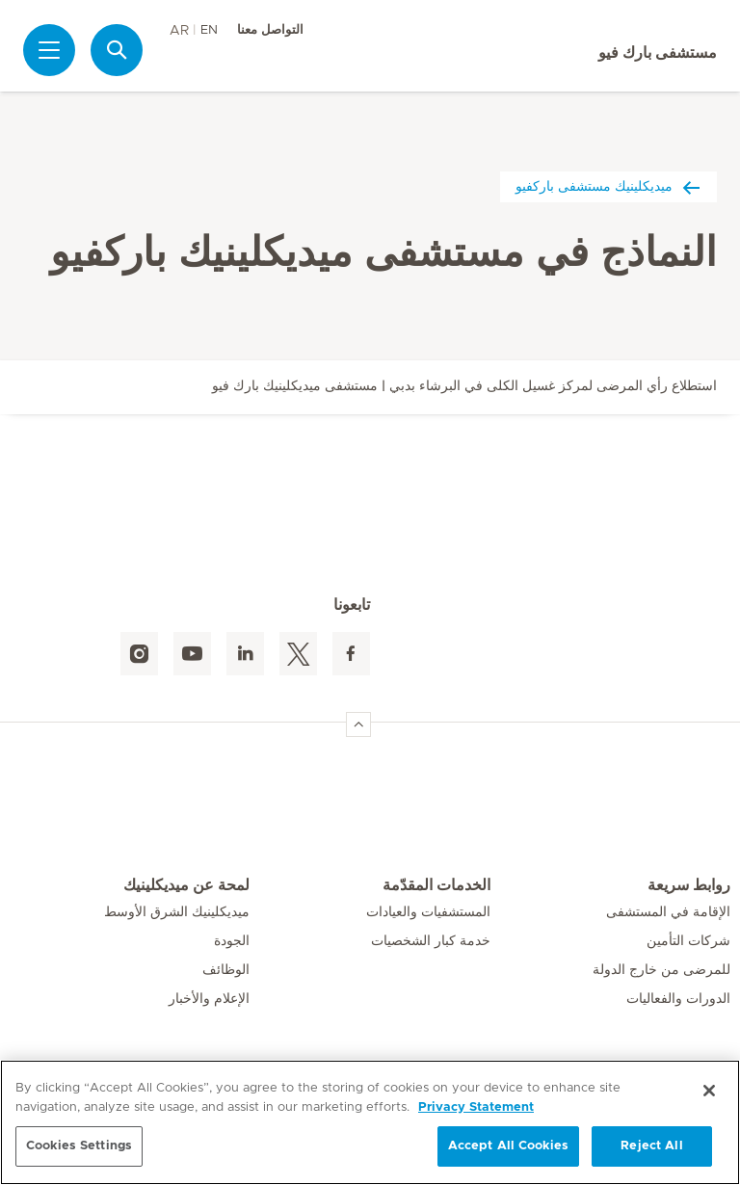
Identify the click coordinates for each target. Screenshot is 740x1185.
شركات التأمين (688, 941)
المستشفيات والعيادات (428, 912)
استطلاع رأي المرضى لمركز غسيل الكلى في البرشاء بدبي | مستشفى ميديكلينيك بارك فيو (464, 386)
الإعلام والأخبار (209, 999)
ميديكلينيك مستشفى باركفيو (608, 186)
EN (209, 30)
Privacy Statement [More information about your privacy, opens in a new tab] (476, 1107)
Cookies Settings (79, 1146)
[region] (370, 1122)
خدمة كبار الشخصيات (430, 941)
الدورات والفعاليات (678, 999)
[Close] (709, 1090)
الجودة (232, 941)
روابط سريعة (689, 885)
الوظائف (226, 970)
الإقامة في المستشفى (668, 912)
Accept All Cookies (508, 1146)
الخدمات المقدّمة (436, 885)
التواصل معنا (270, 30)
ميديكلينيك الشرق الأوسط (177, 912)
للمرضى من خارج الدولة (661, 970)
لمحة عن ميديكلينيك (186, 885)
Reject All (651, 1146)
